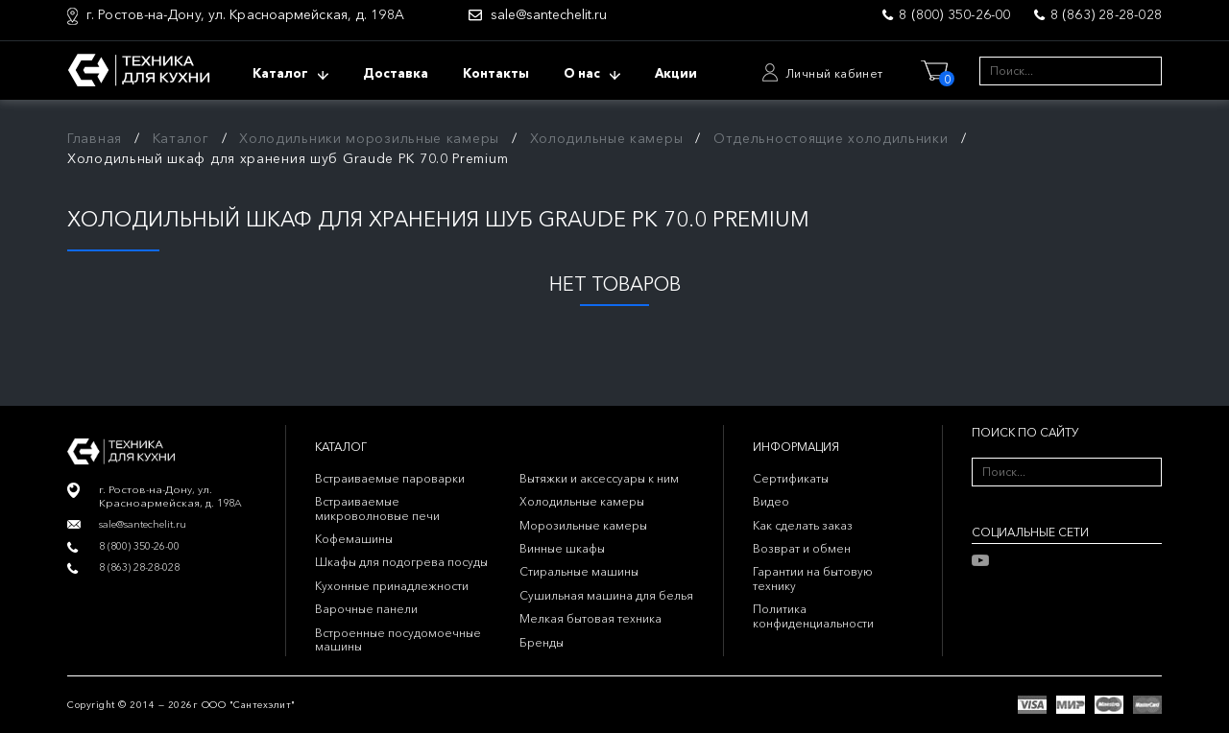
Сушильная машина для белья (606, 595)
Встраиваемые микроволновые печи (377, 508)
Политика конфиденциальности (813, 615)
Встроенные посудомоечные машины (398, 639)
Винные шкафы (562, 548)
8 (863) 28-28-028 (1106, 14)
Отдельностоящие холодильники (831, 138)
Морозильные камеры (583, 525)
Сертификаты (791, 478)
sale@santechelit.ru (549, 15)
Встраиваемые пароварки (390, 478)
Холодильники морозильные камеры (369, 138)
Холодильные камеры (607, 138)
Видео (771, 501)
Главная (94, 138)
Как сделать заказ (803, 525)
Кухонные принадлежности (392, 586)
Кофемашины (354, 539)
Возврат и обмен (802, 548)
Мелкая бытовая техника (590, 618)
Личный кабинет (834, 73)
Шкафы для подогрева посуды (401, 562)
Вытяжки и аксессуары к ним (599, 478)
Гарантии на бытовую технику (813, 578)
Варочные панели (366, 609)
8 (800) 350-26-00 (954, 14)
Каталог (181, 138)
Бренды (541, 642)
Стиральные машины (579, 571)
